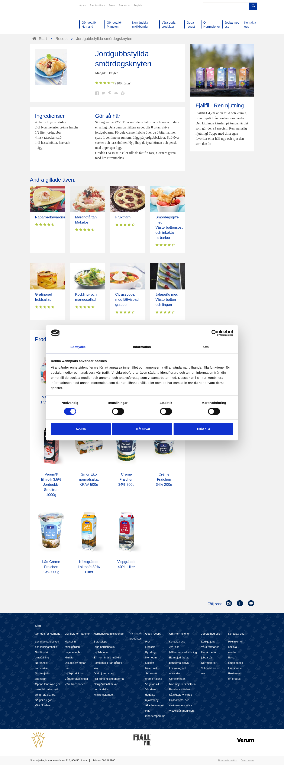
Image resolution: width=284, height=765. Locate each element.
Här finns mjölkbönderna (109, 678)
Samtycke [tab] (78, 347)
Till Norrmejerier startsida (46, 18)
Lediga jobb (208, 641)
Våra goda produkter (135, 636)
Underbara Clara (45, 694)
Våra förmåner (210, 646)
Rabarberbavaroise (50, 217)
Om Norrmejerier (179, 633)
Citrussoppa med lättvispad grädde (127, 299)
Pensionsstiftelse (179, 689)
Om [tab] (206, 347)
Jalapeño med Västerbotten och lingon (166, 299)
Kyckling (150, 652)
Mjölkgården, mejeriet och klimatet (73, 652)
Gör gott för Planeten (78, 633)
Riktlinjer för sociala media (235, 647)
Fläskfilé (150, 646)
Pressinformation (227, 760)
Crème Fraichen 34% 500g (126, 479)
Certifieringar (177, 678)
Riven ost (151, 668)
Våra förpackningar (76, 678)
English (137, 5)
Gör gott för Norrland (47, 633)
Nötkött (149, 662)
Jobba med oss (210, 633)
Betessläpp (100, 641)
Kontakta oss (177, 641)
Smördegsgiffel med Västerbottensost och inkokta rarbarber (169, 227)
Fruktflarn (123, 217)
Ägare (82, 5)
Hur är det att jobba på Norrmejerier (209, 657)
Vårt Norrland (43, 705)
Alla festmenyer (154, 705)
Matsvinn (70, 641)
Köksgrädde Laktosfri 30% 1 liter (89, 567)
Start (38, 625)
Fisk (147, 641)
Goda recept (153, 633)
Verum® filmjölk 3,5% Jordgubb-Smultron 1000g (51, 484)
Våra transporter (75, 684)
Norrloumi (151, 657)
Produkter (124, 5)
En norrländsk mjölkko (107, 657)
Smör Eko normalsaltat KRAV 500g (89, 479)
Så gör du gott (43, 700)
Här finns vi (235, 668)
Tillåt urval (142, 429)
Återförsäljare (97, 5)
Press (112, 5)
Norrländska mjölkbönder (109, 633)
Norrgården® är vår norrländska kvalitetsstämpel (105, 689)
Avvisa (81, 429)
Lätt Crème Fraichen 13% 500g (51, 567)
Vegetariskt (152, 684)
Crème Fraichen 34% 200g (164, 479)
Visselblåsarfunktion (181, 710)
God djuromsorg (103, 673)
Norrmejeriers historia (182, 684)
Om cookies (247, 760)
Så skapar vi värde (180, 694)
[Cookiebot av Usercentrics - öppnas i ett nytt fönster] (214, 333)
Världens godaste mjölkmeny (151, 695)
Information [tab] (142, 347)
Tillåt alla (203, 429)
